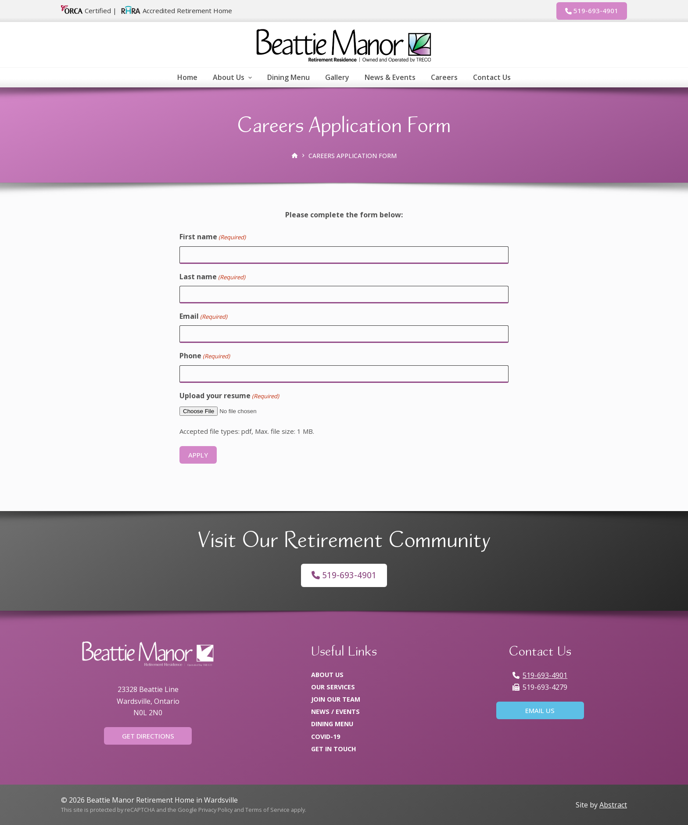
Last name (212, 277)
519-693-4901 (591, 10)
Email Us (540, 710)
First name (212, 237)
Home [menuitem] (187, 77)
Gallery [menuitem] (337, 77)
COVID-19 (325, 736)
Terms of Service (267, 810)
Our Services (333, 687)
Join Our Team (335, 699)
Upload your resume (229, 396)
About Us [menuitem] (233, 77)
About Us (327, 674)
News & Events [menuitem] (390, 77)
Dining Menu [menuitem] (288, 77)
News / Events (335, 711)
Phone (204, 356)
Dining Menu (332, 724)
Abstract (613, 805)
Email (203, 316)
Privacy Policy (215, 810)
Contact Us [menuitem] (492, 77)
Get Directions (148, 735)
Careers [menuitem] (444, 77)
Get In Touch (333, 749)
